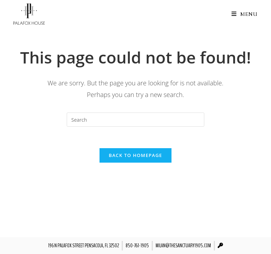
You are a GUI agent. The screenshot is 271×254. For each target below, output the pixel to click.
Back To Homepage (135, 155)
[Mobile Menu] (242, 14)
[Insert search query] (135, 120)
